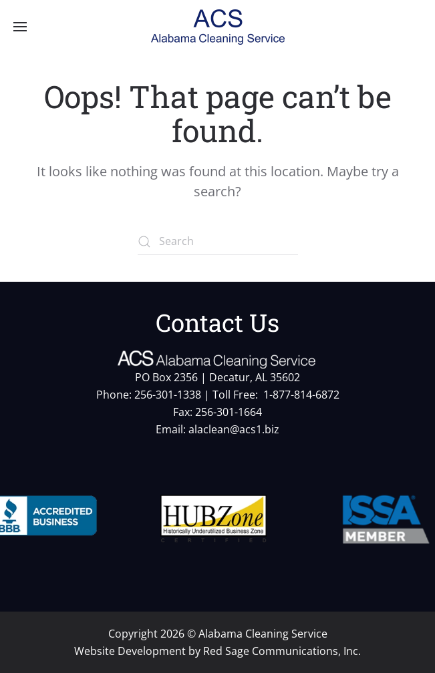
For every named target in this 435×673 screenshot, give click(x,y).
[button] (20, 26)
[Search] (218, 241)
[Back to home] (218, 26)
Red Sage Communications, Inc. (282, 651)
